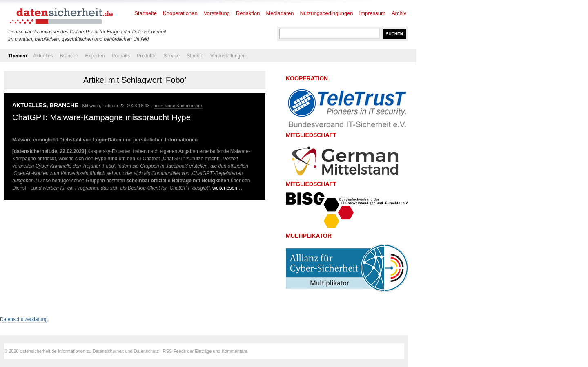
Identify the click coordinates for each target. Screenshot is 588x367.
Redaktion (248, 13)
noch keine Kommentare (178, 105)
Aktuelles (43, 56)
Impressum (372, 13)
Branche (69, 56)
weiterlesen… (227, 188)
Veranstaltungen (228, 56)
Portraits (120, 56)
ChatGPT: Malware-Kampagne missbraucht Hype (101, 117)
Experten (95, 56)
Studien (195, 56)
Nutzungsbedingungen (326, 13)
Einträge (203, 351)
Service (171, 56)
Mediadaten (280, 13)
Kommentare (234, 351)
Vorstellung (217, 13)
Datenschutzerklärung (24, 319)
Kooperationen (180, 13)
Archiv (399, 13)
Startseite (145, 13)
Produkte (146, 56)
